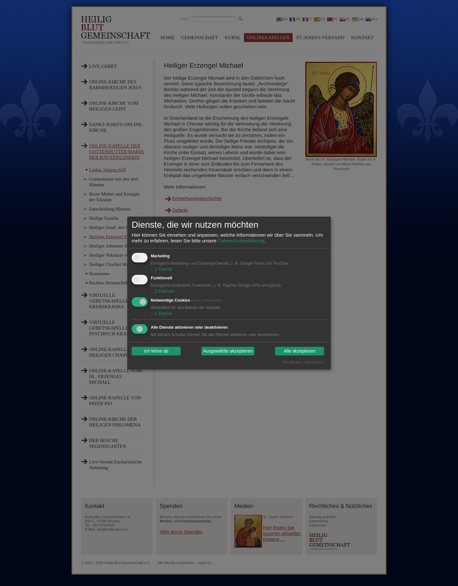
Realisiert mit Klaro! (303, 362)
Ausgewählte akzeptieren (228, 351)
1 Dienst (161, 269)
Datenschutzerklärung (241, 240)
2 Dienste (163, 291)
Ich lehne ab (156, 351)
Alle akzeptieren (300, 351)
